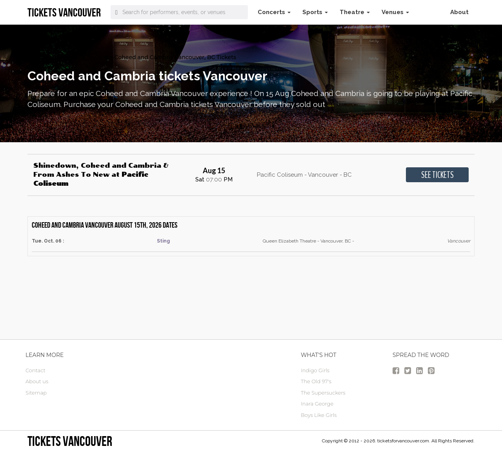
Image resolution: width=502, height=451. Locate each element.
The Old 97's (316, 381)
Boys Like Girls (318, 415)
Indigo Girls (315, 370)
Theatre (355, 12)
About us (36, 381)
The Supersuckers (323, 392)
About (459, 12)
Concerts (274, 12)
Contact (35, 370)
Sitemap (36, 392)
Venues (395, 12)
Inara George (317, 403)
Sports (315, 12)
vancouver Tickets (52, 57)
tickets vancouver (69, 441)
